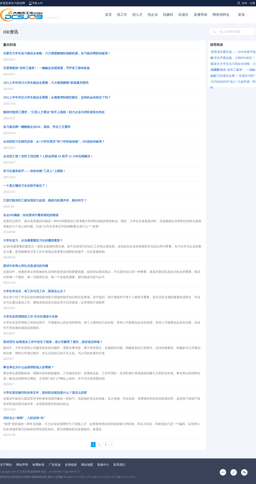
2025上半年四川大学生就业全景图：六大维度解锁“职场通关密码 (45, 82)
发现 (241, 14)
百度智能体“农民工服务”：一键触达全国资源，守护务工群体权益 (46, 68)
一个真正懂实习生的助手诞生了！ (25, 185)
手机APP (37, 3)
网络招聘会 (221, 14)
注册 (252, 3)
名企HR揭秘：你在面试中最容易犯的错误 (30, 215)
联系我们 (119, 464)
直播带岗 (200, 14)
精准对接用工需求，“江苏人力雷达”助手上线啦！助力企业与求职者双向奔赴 (54, 112)
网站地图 (87, 464)
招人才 (137, 14)
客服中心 (103, 464)
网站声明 (22, 464)
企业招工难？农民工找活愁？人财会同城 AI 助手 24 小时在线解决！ (48, 156)
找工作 (122, 14)
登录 (244, 3)
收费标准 (38, 464)
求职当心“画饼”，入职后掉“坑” (24, 418)
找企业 (153, 14)
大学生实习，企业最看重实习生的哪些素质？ (33, 240)
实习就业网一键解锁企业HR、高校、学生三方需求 (36, 127)
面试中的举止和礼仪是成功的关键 (25, 265)
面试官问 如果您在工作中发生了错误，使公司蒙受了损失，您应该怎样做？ (53, 342)
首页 (108, 14)
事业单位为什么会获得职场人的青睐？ (28, 367)
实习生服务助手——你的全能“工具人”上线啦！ (34, 171)
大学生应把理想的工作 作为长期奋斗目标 (30, 316)
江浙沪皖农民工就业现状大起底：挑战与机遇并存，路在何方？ (45, 200)
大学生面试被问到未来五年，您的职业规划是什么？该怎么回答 (45, 392)
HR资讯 (10, 32)
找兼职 (168, 14)
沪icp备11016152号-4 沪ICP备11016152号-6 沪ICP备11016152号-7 (99, 476)
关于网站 (6, 464)
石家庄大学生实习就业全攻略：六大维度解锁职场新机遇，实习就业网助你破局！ (57, 53)
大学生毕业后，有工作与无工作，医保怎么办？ (34, 291)
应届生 (183, 14)
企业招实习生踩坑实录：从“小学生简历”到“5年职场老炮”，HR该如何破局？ (54, 141)
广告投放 (55, 464)
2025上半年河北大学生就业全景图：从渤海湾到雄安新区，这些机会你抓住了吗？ (57, 97)
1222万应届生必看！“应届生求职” (233, 75)
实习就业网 (23, 471)
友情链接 (71, 464)
